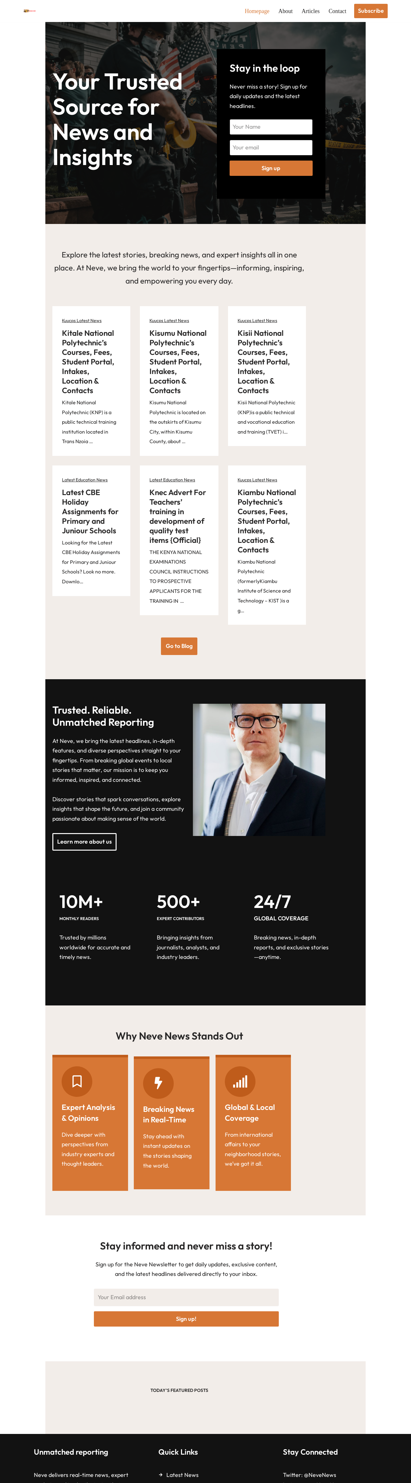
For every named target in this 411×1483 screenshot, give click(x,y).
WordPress (87, 1474)
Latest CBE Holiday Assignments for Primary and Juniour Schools (84, 472)
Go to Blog (205, 568)
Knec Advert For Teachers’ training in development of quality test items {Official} (205, 477)
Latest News (182, 1402)
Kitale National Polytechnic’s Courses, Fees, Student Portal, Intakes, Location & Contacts (79, 361)
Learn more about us (63, 772)
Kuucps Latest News (60, 330)
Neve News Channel (332, 1431)
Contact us (180, 1425)
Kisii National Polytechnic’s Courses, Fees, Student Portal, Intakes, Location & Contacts (318, 361)
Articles (310, 11)
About (285, 11)
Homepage (256, 11)
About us (177, 1413)
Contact (337, 11)
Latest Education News (64, 450)
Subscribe (371, 10)
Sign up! (205, 1242)
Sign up (311, 172)
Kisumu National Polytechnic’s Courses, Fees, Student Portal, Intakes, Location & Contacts (198, 361)
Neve (30, 1474)
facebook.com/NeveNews (344, 1422)
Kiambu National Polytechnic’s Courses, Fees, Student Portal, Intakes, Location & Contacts (318, 482)
